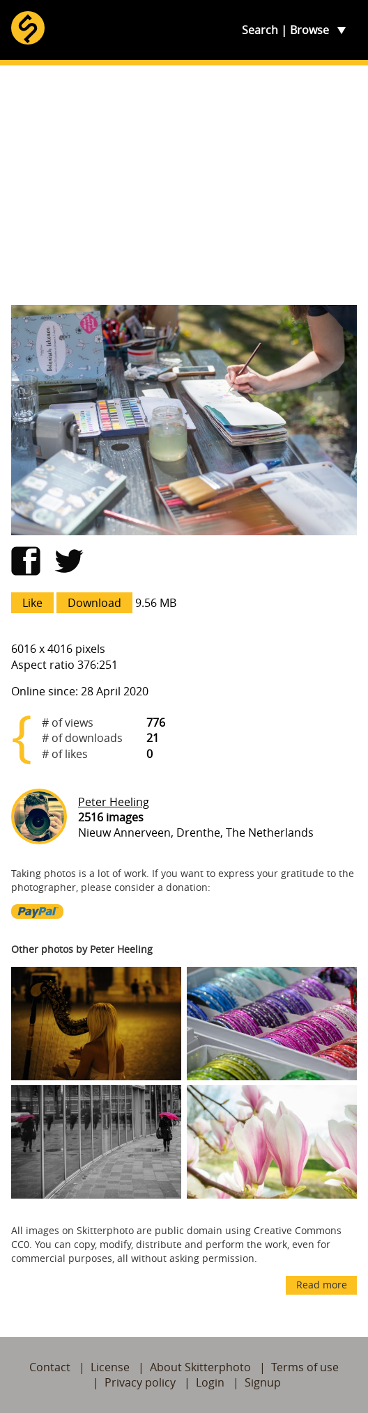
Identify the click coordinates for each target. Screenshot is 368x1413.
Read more (321, 1284)
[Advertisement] (184, 185)
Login (210, 1382)
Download (94, 602)
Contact (49, 1367)
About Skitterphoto (200, 1367)
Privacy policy (140, 1382)
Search (260, 30)
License (110, 1367)
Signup (263, 1382)
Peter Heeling (113, 802)
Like (32, 602)
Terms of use (305, 1367)
